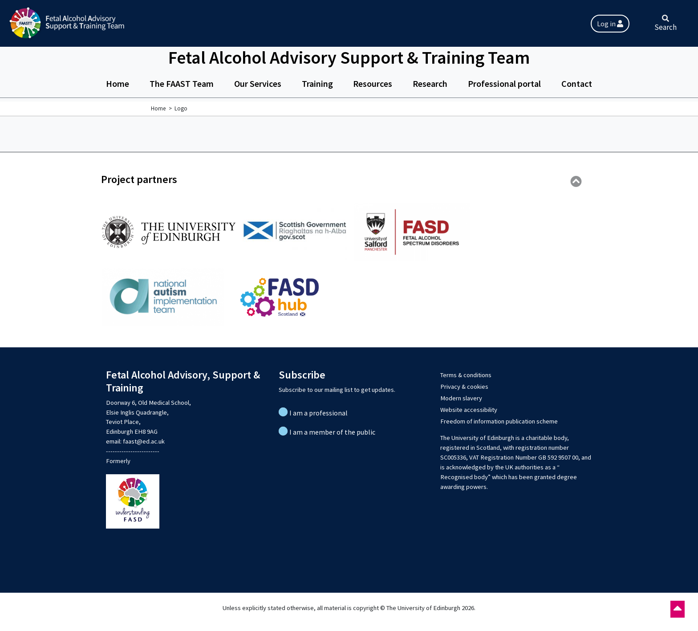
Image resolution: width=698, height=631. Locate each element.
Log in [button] (610, 23)
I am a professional (318, 412)
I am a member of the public (332, 431)
